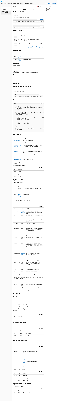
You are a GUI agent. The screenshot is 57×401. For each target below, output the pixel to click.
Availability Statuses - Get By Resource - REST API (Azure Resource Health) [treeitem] (6, 12)
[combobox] (6, 8)
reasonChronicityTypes (22, 241)
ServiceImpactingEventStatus (18, 159)
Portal (47, 3)
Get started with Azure (52, 3)
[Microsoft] (1, 1)
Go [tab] (20, 91)
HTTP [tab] (15, 91)
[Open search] (53, 1)
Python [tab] (18, 91)
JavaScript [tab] (23, 91)
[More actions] (43, 6)
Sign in (55, 1)
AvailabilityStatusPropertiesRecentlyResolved (22, 250)
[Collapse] (11, 6)
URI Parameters (48, 8)
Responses (47, 9)
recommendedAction (16, 151)
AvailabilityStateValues (17, 140)
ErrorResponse (16, 148)
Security (47, 10)
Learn (14, 6)
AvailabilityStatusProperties (17, 143)
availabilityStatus (16, 142)
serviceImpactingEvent (17, 154)
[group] (28, 21)
